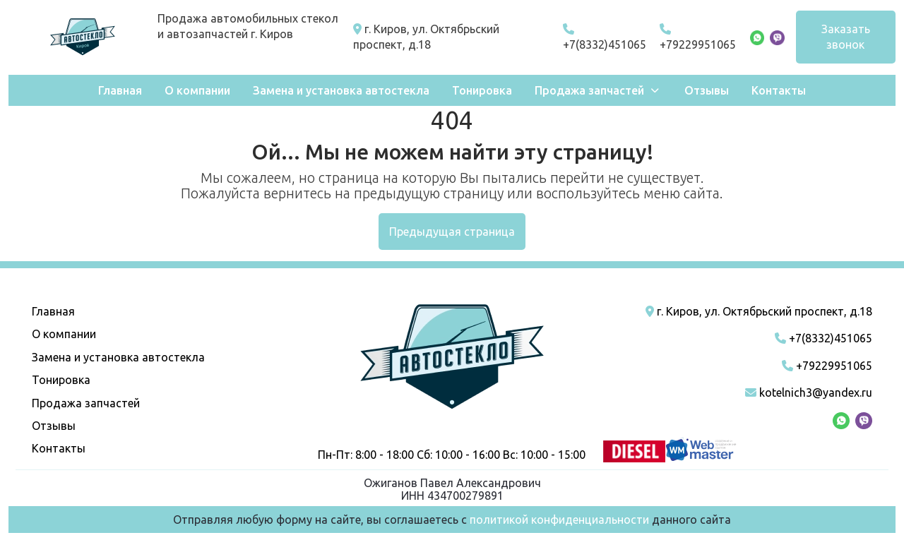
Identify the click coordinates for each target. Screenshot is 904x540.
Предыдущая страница (452, 231)
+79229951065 (698, 37)
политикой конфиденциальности (559, 519)
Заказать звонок (845, 37)
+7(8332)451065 (604, 37)
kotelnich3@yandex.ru (808, 392)
